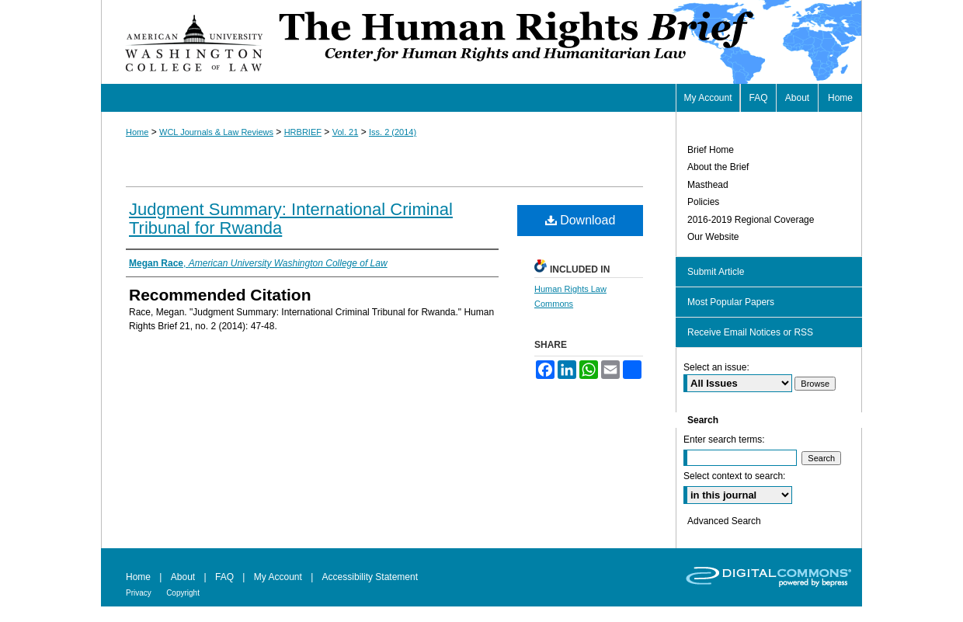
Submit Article (715, 271)
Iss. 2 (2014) (392, 132)
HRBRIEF (303, 132)
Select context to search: (734, 476)
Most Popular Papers (730, 302)
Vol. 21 (345, 132)
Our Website (713, 236)
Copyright (183, 593)
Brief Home (710, 149)
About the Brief (718, 167)
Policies (703, 201)
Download (580, 220)
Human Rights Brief (568, 42)
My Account (278, 577)
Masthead (707, 184)
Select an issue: (716, 367)
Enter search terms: (724, 439)
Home (137, 132)
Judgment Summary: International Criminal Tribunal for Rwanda (291, 219)
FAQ (224, 577)
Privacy (138, 593)
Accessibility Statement (370, 577)
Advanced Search (724, 521)
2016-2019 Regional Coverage (750, 219)
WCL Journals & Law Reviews (216, 132)
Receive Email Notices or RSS (750, 332)
